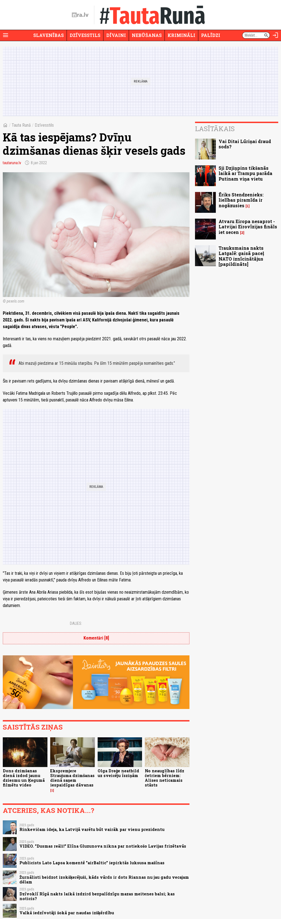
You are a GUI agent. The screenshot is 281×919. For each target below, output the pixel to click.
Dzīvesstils (85, 35)
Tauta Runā (21, 125)
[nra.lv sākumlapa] (80, 15)
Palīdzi (210, 35)
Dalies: (76, 623)
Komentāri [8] (96, 638)
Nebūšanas (147, 35)
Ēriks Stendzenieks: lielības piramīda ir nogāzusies (241, 200)
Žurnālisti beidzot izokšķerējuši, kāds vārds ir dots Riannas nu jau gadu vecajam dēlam (104, 880)
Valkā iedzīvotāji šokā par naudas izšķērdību (66, 912)
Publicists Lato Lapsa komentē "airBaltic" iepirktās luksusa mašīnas (91, 862)
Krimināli (181, 35)
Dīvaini (116, 35)
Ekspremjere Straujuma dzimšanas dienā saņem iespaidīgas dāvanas (72, 778)
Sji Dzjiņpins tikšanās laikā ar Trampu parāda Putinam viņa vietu (245, 173)
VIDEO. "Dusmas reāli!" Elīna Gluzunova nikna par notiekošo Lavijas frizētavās (102, 846)
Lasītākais (215, 128)
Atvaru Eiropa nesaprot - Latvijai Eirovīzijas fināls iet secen (248, 226)
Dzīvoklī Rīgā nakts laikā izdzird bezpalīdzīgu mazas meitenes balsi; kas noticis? (97, 896)
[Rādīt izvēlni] (5, 35)
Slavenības (48, 35)
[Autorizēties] (275, 35)
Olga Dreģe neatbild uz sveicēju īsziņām (118, 773)
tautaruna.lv (12, 163)
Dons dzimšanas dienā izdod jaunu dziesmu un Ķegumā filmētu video (24, 778)
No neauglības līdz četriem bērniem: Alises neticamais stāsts (164, 778)
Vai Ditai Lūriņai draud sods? (245, 143)
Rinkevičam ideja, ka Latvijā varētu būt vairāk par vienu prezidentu (91, 829)
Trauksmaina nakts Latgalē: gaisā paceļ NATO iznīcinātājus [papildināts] (241, 256)
